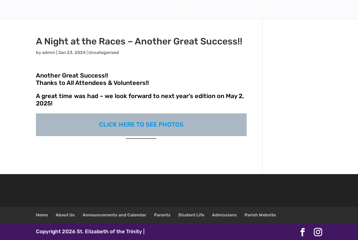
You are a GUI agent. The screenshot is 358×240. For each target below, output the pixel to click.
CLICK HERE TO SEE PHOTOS (141, 124)
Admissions (294, 9)
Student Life (258, 9)
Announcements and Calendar (163, 9)
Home (85, 9)
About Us (110, 9)
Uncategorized (103, 52)
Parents (221, 9)
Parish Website (331, 9)
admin (48, 52)
